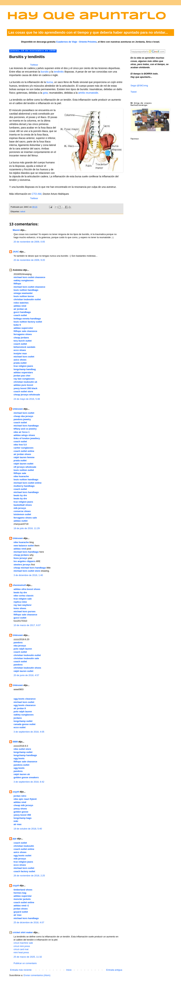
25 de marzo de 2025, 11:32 (28, 956)
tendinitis (59, 71)
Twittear (34, 64)
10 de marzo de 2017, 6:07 (27, 625)
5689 (15, 741)
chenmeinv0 (19, 585)
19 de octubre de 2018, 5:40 (28, 828)
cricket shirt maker (23, 932)
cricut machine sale (23, 943)
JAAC (16, 251)
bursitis (45, 71)
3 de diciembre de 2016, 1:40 (28, 575)
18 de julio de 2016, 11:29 (27, 528)
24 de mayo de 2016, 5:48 (27, 399)
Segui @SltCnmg (139, 85)
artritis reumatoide (88, 92)
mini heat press (21, 952)
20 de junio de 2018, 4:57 (26, 675)
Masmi (16, 230)
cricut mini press (22, 946)
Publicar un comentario (25, 963)
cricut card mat (21, 949)
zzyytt (16, 791)
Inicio (69, 970)
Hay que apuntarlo (86, 16)
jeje (15, 838)
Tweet (134, 91)
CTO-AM (36, 193)
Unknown (18, 409)
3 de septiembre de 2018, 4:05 (29, 731)
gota (45, 92)
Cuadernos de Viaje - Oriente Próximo (76, 41)
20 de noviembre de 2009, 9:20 (29, 260)
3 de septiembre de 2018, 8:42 (29, 781)
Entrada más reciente (21, 970)
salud (22, 211)
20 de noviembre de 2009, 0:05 (29, 241)
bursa (50, 82)
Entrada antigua (114, 970)
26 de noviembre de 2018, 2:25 (29, 875)
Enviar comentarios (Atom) (36, 975)
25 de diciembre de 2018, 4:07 (29, 922)
